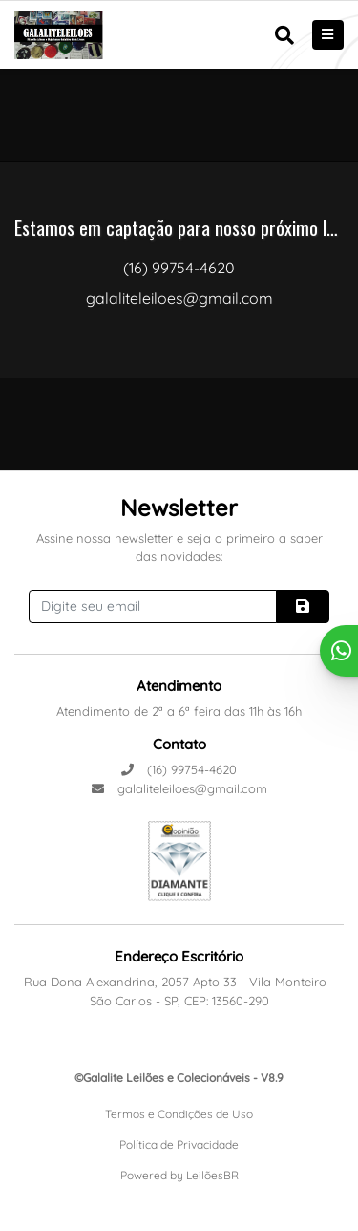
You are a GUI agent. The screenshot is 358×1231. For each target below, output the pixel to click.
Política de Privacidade (179, 1144)
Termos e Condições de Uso (179, 1114)
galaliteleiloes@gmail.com (179, 788)
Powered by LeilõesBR (179, 1175)
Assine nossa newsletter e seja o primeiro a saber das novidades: (179, 547)
